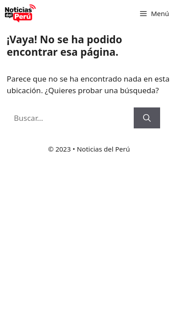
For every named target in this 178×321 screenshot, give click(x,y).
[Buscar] (147, 118)
